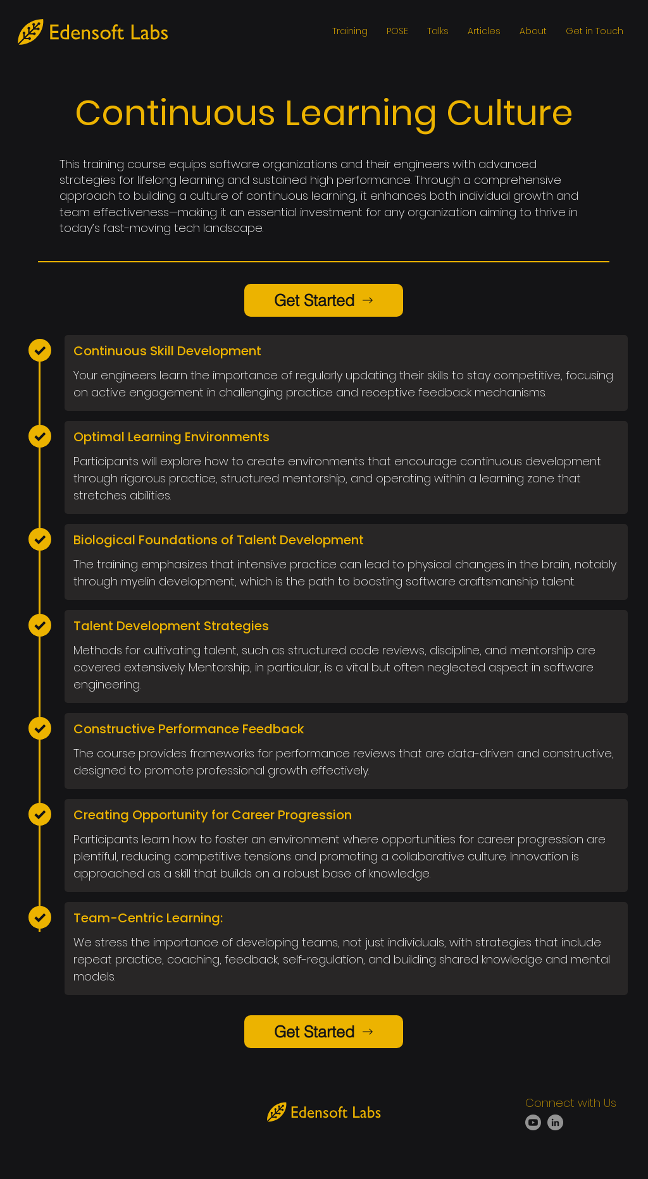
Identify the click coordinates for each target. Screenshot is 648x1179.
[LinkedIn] (555, 1122)
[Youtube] (533, 1122)
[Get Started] (323, 300)
